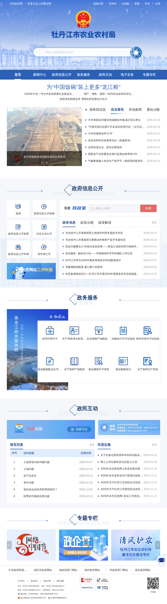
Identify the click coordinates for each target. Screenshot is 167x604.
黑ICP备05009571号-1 (49, 594)
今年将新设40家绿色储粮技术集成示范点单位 (114, 120)
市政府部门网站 (119, 570)
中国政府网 (16, 3)
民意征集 (104, 444)
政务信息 (69, 222)
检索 (148, 208)
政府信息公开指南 (44, 213)
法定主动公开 (44, 233)
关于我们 (21, 581)
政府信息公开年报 (18, 254)
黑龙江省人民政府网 (39, 3)
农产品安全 (30, 475)
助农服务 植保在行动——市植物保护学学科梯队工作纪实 (99, 253)
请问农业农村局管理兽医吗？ (40, 489)
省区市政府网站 (43, 570)
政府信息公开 (83, 191)
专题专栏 (83, 520)
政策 (18, 213)
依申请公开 (44, 254)
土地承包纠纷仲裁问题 (36, 462)
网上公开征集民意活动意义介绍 (119, 462)
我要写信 (79, 429)
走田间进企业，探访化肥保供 (105, 147)
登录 (147, 3)
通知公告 (153, 109)
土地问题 (28, 469)
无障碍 (112, 3)
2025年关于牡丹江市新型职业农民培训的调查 (122, 489)
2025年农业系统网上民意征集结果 (120, 468)
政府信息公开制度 (18, 233)
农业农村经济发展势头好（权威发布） (110, 140)
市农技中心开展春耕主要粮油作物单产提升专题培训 (95, 239)
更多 (154, 222)
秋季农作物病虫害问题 (36, 496)
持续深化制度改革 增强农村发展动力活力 (83, 99)
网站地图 (60, 581)
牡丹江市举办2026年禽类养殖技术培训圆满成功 (93, 260)
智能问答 (98, 3)
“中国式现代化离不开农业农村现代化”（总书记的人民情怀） (117, 126)
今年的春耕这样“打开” (100, 133)
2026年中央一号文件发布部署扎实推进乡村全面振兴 (50, 94)
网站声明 (47, 581)
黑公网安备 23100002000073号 (32, 598)
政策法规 (86, 222)
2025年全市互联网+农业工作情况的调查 (122, 496)
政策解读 (104, 222)
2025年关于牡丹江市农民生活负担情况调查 (122, 482)
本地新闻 (135, 109)
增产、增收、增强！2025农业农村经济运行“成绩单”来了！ (110, 94)
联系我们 (34, 581)
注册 (157, 3)
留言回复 (16, 444)
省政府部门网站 (68, 570)
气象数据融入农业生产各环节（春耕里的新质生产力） (117, 160)
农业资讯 (117, 109)
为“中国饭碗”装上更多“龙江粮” (83, 87)
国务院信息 (98, 109)
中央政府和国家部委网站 (20, 570)
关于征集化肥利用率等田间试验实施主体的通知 (122, 455)
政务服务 (83, 300)
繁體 (137, 3)
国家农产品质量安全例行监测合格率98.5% (112, 154)
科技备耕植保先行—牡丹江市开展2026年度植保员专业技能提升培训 (103, 273)
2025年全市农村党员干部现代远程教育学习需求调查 (122, 475)
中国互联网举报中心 (57, 598)
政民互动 (83, 411)
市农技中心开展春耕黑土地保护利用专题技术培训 (94, 233)
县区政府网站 (143, 570)
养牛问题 (28, 482)
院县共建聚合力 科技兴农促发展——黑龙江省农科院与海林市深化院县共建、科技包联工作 (103, 246)
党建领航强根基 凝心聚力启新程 (84, 267)
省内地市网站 (92, 570)
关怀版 (125, 3)
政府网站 (37, 270)
